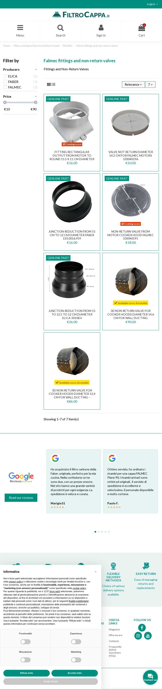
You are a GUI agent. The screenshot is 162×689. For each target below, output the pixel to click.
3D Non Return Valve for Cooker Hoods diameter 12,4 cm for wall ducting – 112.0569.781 (72, 397)
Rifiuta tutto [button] (26, 673)
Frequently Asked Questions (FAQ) (115, 652)
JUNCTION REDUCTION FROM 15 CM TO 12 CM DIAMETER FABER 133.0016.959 (72, 236)
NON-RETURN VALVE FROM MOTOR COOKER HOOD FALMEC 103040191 (130, 236)
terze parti (55, 591)
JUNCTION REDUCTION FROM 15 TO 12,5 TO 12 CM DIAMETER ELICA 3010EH (72, 315)
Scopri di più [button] (51, 681)
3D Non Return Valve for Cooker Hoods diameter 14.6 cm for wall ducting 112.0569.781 (130, 317)
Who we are (115, 636)
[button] (95, 571)
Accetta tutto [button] (75, 673)
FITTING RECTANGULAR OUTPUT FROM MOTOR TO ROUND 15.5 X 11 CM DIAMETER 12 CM (72, 158)
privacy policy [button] (16, 581)
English (153, 4)
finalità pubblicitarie (79, 601)
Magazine (114, 630)
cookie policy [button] (79, 588)
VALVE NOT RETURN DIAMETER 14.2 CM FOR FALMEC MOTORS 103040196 (130, 156)
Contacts (114, 642)
